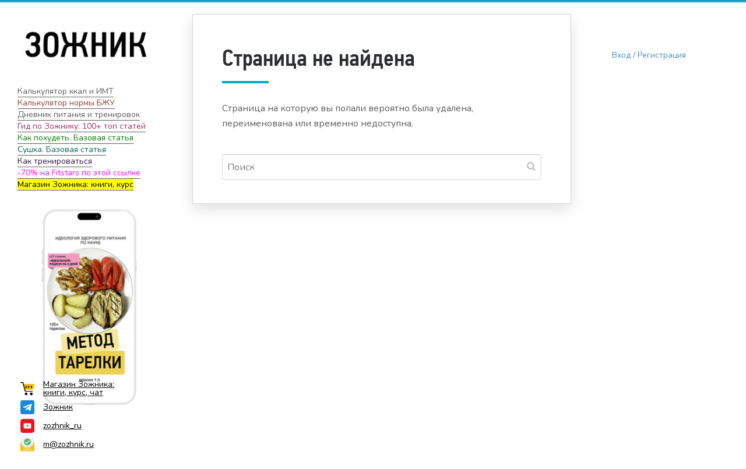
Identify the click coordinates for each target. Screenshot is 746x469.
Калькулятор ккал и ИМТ (65, 91)
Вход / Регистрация (649, 55)
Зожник (46, 407)
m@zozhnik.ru (57, 445)
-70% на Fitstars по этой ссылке (78, 172)
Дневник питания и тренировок (78, 114)
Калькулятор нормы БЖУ (66, 102)
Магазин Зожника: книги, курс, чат (67, 389)
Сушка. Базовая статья (61, 149)
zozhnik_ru (51, 426)
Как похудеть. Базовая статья (75, 137)
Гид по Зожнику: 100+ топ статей (81, 126)
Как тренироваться (54, 161)
